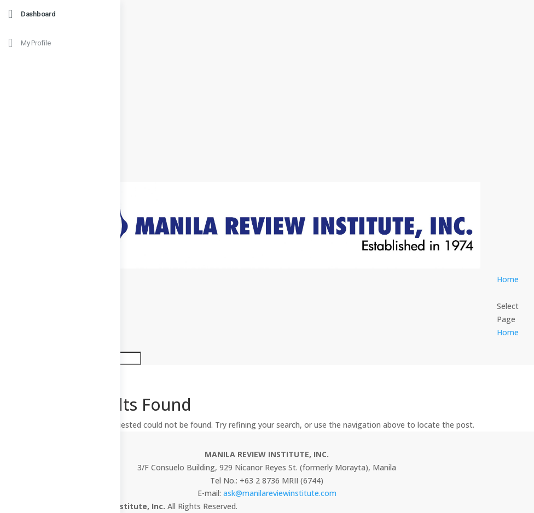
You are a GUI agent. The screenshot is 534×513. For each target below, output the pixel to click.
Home (508, 279)
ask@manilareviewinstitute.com (279, 493)
